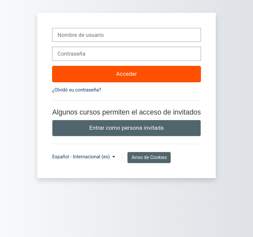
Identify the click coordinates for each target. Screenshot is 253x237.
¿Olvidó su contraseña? (76, 90)
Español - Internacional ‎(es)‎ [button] (81, 157)
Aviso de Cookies (149, 157)
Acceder (126, 73)
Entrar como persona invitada (126, 127)
